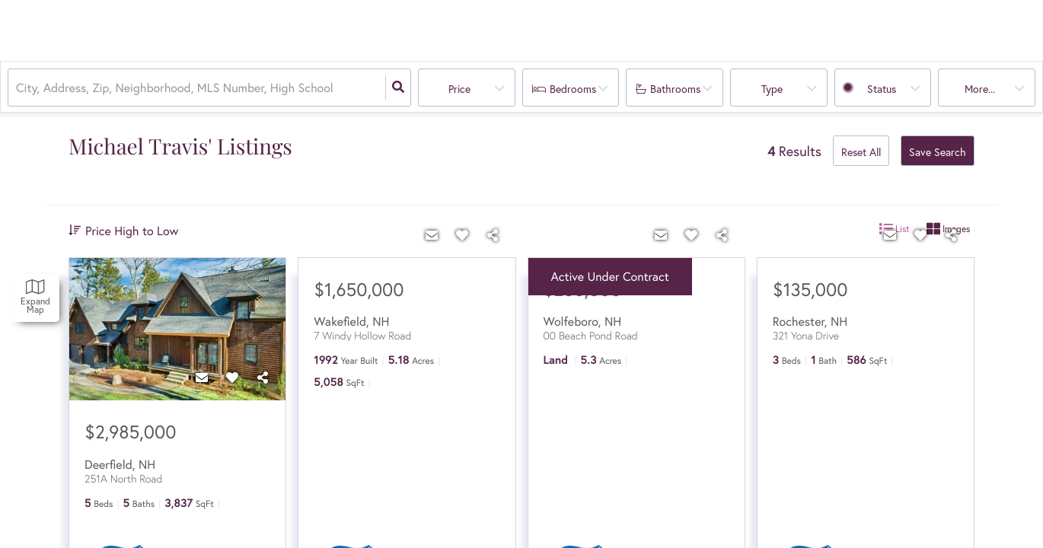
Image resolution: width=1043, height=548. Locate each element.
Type (772, 88)
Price (459, 88)
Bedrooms (573, 88)
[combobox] (17, 88)
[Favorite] (232, 377)
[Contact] (202, 377)
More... (980, 88)
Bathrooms (675, 88)
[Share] (262, 377)
